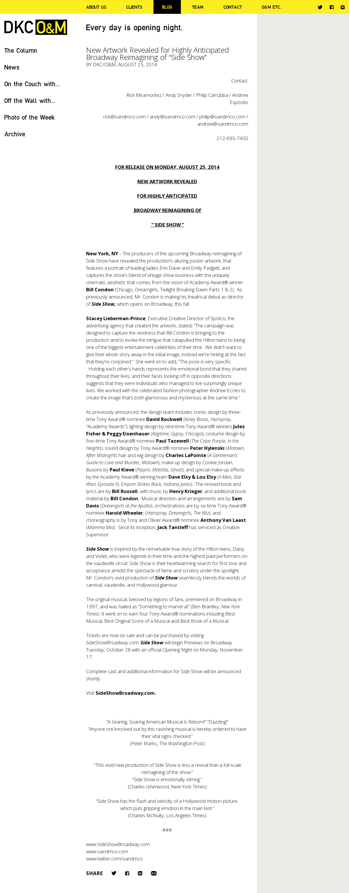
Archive (14, 134)
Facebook (331, 7)
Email (154, 873)
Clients (134, 7)
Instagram (343, 7)
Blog (167, 7)
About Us (96, 7)
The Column (20, 50)
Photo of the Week (29, 117)
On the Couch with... (32, 84)
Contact (232, 7)
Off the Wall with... (30, 100)
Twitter (320, 7)
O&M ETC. (271, 7)
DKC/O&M (35, 27)
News (12, 67)
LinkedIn (140, 873)
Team (197, 7)
